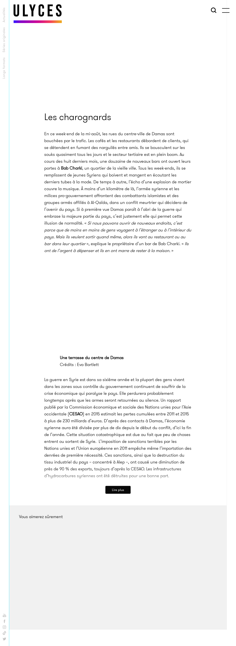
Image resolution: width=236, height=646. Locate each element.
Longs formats (4, 68)
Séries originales (4, 39)
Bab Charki (71, 168)
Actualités (4, 14)
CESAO (76, 414)
